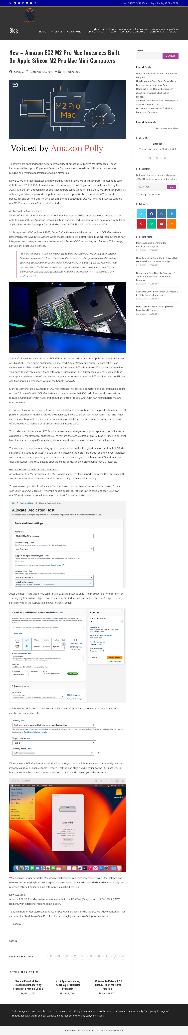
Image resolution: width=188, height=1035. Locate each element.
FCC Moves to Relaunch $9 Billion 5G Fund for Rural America (107, 985)
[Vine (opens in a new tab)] (35, 3)
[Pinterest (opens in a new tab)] (19, 3)
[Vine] (151, 224)
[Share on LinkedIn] (74, 956)
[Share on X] (50, 956)
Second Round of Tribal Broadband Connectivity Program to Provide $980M (28, 985)
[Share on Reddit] (98, 956)
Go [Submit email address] (171, 187)
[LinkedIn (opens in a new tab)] (27, 3)
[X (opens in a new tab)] (11, 3)
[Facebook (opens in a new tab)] (15, 3)
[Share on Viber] (82, 956)
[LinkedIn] (171, 213)
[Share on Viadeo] (114, 956)
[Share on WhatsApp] (122, 956)
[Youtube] (161, 224)
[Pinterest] (141, 224)
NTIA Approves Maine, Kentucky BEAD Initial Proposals (68, 985)
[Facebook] (149, 157)
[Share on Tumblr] (106, 956)
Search (140, 50)
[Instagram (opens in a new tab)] (23, 3)
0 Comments (154, 250)
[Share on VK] (90, 956)
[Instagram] (157, 157)
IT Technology (71, 71)
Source (13, 940)
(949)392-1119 (134, 3)
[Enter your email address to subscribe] (157, 187)
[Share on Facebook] (58, 956)
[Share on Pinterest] (66, 956)
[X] (165, 157)
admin (17, 71)
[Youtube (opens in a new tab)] (31, 3)
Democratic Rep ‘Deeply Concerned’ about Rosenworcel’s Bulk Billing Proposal (154, 93)
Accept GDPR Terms (148, 194)
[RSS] (171, 224)
